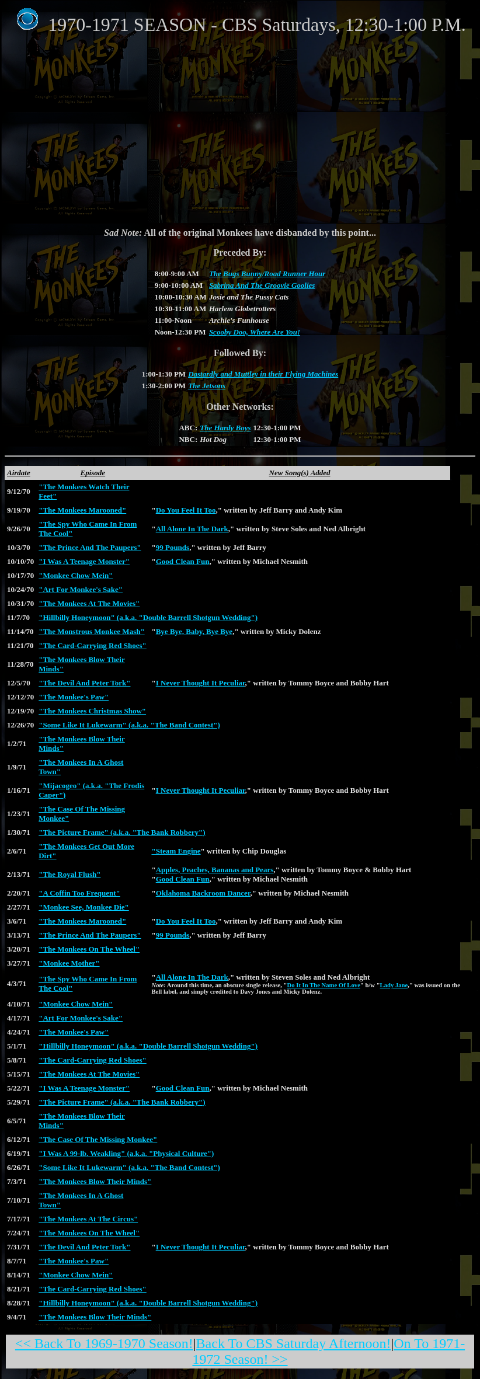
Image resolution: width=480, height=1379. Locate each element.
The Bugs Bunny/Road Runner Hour (267, 273)
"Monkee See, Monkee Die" (84, 907)
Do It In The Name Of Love (323, 985)
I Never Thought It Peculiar (200, 682)
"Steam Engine (175, 851)
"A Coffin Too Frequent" (79, 893)
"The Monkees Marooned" (82, 510)
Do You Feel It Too (186, 510)
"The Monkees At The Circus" (88, 1218)
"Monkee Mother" (69, 963)
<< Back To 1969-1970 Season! (104, 1343)
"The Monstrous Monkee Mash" (91, 631)
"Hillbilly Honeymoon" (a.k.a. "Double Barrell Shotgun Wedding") (148, 617)
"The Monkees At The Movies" (89, 603)
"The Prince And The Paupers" (90, 547)
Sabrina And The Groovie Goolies (262, 285)
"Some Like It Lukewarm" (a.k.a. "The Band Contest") (129, 724)
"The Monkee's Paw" (74, 696)
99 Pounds (172, 547)
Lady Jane (394, 985)
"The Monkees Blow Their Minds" (95, 1181)
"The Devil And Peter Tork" (84, 682)
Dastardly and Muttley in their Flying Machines (263, 374)
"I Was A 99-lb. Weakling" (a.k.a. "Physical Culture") (126, 1153)
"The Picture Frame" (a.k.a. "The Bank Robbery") (122, 832)
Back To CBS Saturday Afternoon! (293, 1343)
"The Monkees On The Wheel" (89, 949)
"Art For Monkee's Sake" (81, 589)
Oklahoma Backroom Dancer (203, 893)
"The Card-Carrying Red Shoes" (93, 645)
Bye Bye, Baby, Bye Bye (194, 631)
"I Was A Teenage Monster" (84, 561)
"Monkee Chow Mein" (76, 575)
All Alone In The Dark (192, 528)
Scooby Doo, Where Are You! (254, 332)
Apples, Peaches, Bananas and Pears (215, 869)
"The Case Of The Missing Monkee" (98, 1139)
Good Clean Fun (183, 561)
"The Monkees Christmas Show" (92, 710)
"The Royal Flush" (69, 874)
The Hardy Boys (225, 427)
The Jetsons (206, 385)
